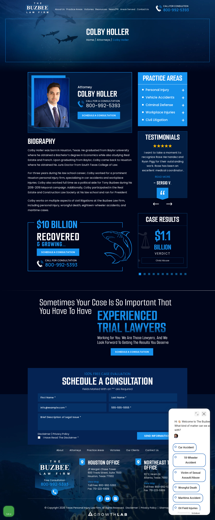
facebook (99, 498)
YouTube (107, 498)
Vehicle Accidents (160, 98)
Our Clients (132, 450)
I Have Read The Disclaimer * (61, 437)
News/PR (114, 9)
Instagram (115, 498)
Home (90, 40)
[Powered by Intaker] (186, 513)
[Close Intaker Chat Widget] (204, 412)
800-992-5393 (176, 10)
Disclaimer (44, 434)
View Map (93, 482)
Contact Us (143, 9)
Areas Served (127, 9)
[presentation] (156, 204)
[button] (140, 274)
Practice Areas (74, 9)
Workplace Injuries (160, 112)
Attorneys (103, 40)
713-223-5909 (101, 488)
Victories (89, 9)
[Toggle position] (197, 412)
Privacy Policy (61, 434)
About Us (60, 9)
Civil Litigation (157, 120)
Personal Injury (157, 90)
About (59, 450)
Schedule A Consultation (99, 115)
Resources (101, 9)
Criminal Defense (159, 105)
